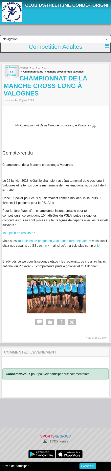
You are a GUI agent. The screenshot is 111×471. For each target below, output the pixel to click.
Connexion (88, 466)
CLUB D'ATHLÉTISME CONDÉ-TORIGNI (66, 5)
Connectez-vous (18, 374)
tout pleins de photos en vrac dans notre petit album (54, 241)
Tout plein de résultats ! (18, 233)
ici (45, 245)
